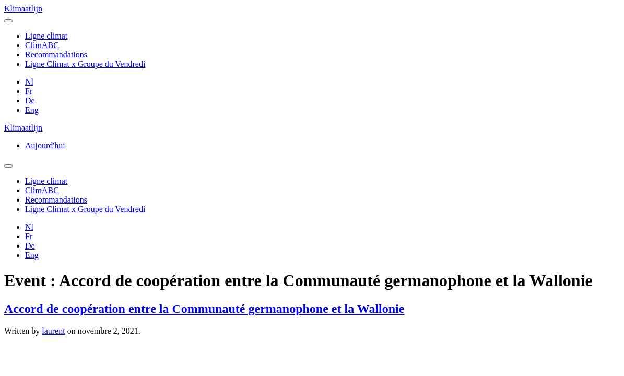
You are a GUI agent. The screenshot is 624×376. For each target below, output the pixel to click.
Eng (32, 109)
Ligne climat (46, 35)
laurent (53, 330)
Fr (28, 91)
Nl (29, 81)
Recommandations (56, 54)
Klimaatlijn (23, 8)
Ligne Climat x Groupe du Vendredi (85, 64)
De (30, 100)
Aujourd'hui (45, 145)
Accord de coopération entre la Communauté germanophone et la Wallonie (204, 308)
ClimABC (42, 45)
